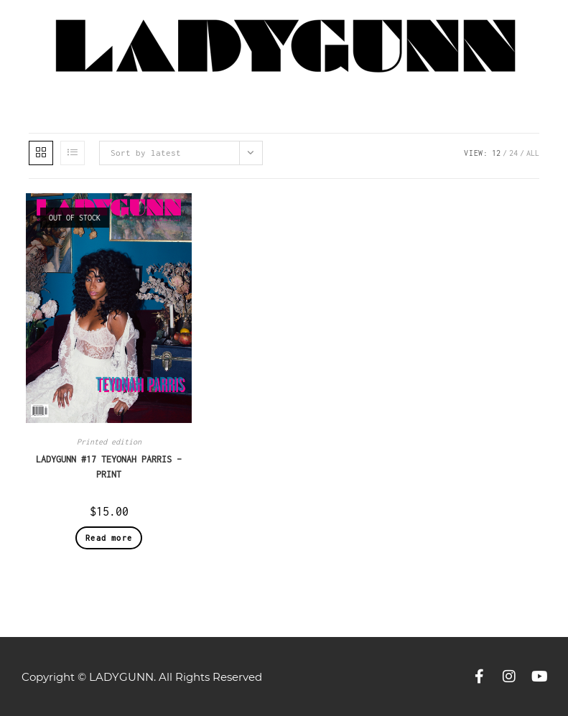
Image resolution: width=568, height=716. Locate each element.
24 (513, 153)
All (532, 153)
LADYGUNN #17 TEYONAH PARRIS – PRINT (109, 467)
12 (496, 153)
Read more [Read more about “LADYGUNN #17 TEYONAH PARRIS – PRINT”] (108, 538)
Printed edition (109, 441)
